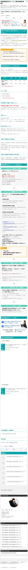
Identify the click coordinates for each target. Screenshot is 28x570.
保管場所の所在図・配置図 (8, 230)
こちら (9, 182)
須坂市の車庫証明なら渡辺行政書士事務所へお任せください (14, 466)
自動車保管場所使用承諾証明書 (9, 223)
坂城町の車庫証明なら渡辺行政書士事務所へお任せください (11, 539)
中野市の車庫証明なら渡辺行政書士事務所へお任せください (14, 456)
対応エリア (3, 15)
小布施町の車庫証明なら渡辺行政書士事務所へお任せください (12, 537)
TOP (10, 562)
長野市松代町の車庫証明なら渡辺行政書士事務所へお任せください (15, 471)
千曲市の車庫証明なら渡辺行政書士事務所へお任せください (11, 532)
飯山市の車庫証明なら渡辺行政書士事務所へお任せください (14, 476)
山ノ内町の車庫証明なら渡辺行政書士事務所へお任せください (15, 481)
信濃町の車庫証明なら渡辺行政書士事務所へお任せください (14, 461)
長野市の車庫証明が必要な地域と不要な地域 (9, 552)
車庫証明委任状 (6, 238)
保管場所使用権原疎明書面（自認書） (10, 226)
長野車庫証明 (7, 15)
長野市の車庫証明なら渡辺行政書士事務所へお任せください (11, 525)
